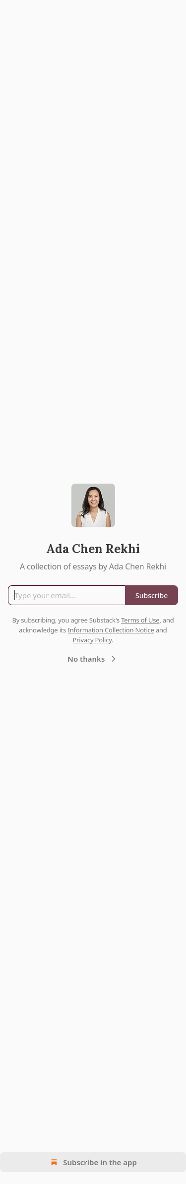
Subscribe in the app (93, 1162)
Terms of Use (140, 620)
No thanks (93, 659)
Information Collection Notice (111, 629)
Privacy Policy (92, 639)
